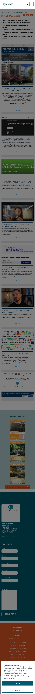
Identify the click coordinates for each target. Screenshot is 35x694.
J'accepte (17, 683)
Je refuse (17, 690)
